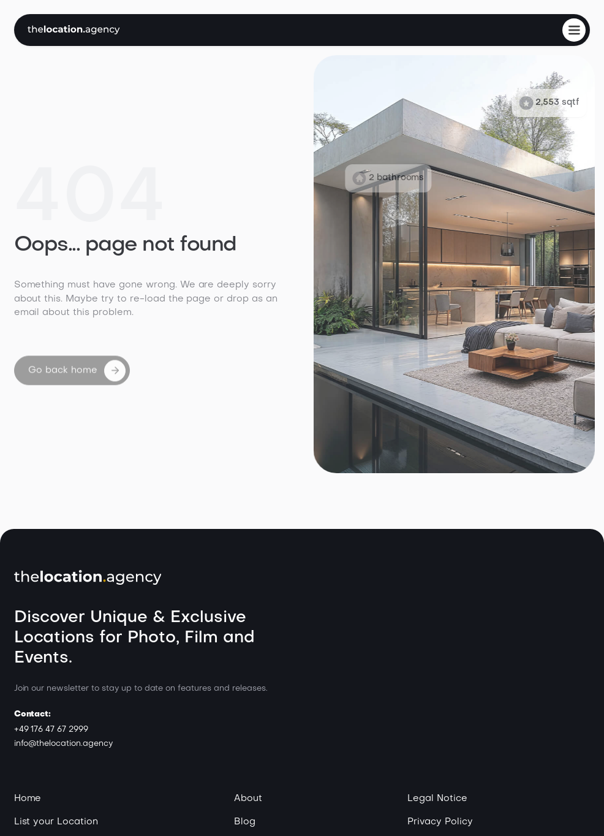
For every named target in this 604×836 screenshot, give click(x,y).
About (248, 798)
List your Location (56, 822)
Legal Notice (437, 798)
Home (28, 798)
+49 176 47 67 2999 (51, 730)
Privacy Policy (440, 822)
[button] (574, 30)
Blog (244, 822)
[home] (74, 29)
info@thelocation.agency (63, 744)
